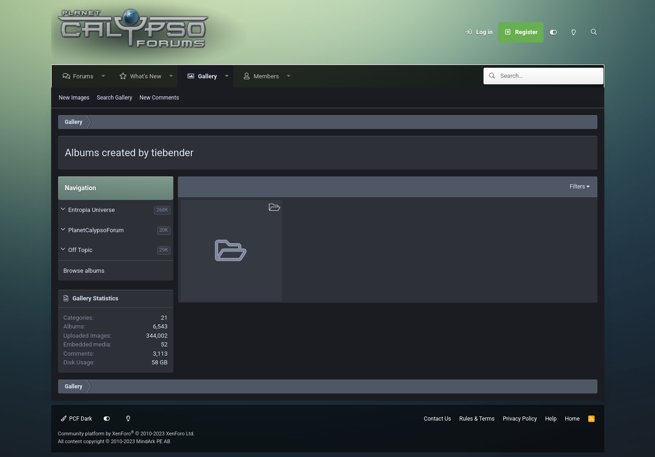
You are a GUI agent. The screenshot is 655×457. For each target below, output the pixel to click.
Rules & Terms (477, 419)
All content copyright (114, 442)
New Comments (159, 97)
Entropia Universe (91, 209)
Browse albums (84, 270)
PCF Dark (76, 419)
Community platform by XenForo (126, 434)
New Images (74, 97)
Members (268, 76)
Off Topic (80, 249)
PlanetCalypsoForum (96, 230)
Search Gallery (114, 97)
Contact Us (437, 419)
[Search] (594, 32)
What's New (147, 76)
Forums (85, 76)
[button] (105, 76)
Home (572, 419)
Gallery (209, 76)
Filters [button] (577, 186)
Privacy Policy (520, 419)
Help (551, 419)
